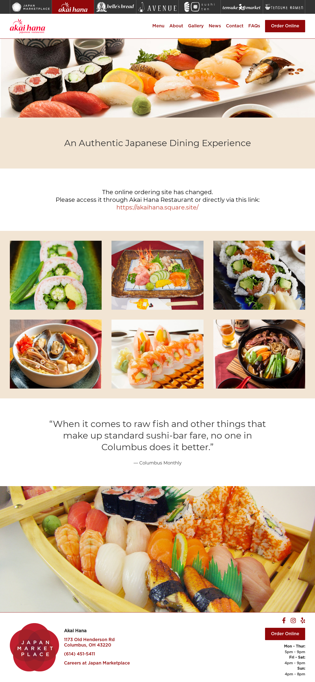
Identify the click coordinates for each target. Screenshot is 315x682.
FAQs (254, 26)
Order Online (285, 26)
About (176, 26)
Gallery (196, 26)
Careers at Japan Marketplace (97, 663)
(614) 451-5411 (79, 654)
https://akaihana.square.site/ (157, 207)
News (215, 26)
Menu (158, 26)
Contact (234, 26)
